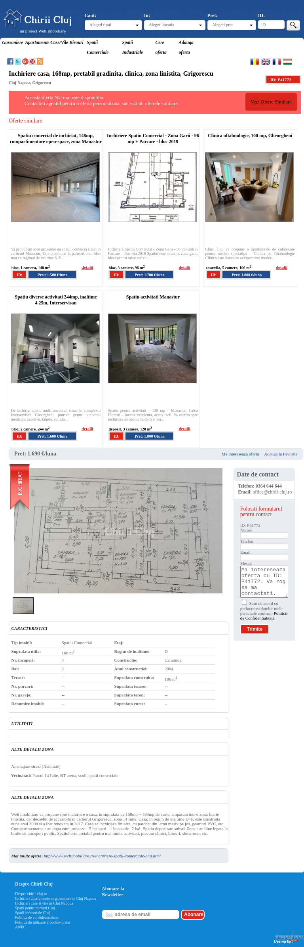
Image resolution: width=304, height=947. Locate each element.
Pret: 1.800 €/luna (247, 275)
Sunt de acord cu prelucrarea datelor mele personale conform (264, 610)
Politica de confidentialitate (37, 917)
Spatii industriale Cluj (32, 913)
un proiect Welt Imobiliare (43, 31)
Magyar (287, 61)
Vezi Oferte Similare (271, 102)
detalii (87, 267)
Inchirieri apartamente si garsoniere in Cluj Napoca (55, 898)
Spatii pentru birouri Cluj (35, 908)
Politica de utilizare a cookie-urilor (42, 922)
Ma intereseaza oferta (240, 453)
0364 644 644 (269, 486)
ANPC (20, 927)
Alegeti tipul (100, 24)
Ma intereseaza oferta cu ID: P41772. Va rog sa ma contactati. (264, 582)
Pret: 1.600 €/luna (53, 436)
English (265, 61)
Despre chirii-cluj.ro (31, 894)
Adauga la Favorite (280, 453)
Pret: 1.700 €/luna (150, 275)
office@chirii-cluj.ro (272, 492)
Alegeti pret (222, 24)
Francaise (276, 61)
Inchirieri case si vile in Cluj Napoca (44, 903)
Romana (254, 61)
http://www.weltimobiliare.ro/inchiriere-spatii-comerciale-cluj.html (102, 855)
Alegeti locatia (161, 24)
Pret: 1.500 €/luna (53, 275)
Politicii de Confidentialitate (264, 615)
